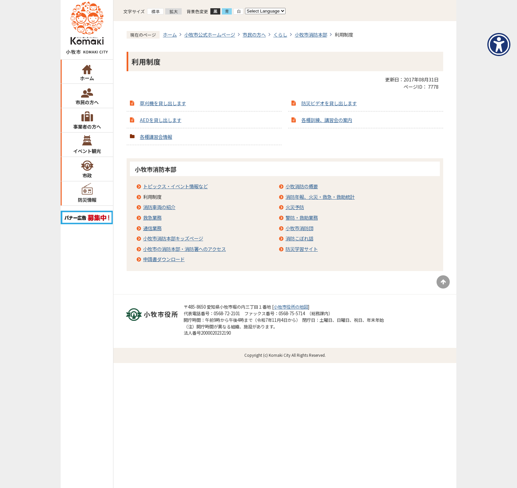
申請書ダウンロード (164, 259)
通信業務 (152, 228)
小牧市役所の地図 (291, 307)
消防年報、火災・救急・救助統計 (320, 196)
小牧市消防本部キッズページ (173, 238)
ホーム (87, 78)
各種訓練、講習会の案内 (326, 119)
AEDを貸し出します (160, 119)
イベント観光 (87, 150)
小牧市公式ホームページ (209, 34)
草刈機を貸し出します (163, 103)
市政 (87, 175)
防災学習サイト (302, 248)
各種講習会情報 (156, 136)
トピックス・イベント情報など (175, 186)
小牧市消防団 (299, 228)
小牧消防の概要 (302, 186)
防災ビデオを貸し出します (329, 103)
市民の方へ (87, 102)
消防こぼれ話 (299, 238)
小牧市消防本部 (311, 34)
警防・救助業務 (302, 217)
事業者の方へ (87, 126)
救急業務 (152, 217)
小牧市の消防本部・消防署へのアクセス (184, 248)
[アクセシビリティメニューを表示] (498, 44)
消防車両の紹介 (159, 206)
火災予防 (295, 206)
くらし (280, 34)
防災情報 (87, 199)
